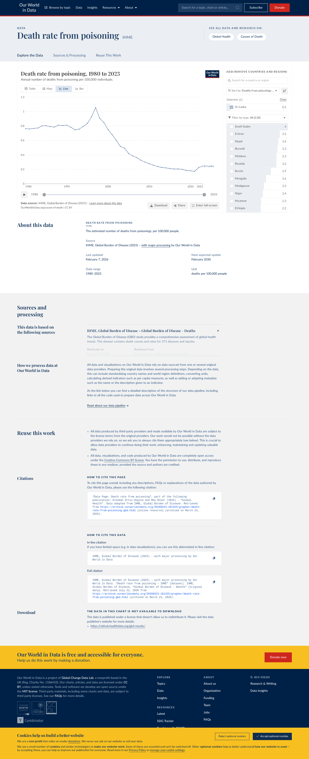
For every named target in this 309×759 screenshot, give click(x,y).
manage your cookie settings (167, 750)
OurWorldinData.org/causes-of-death (42, 207)
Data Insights (259, 696)
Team (207, 711)
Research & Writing (263, 689)
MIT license (29, 697)
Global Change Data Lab (78, 684)
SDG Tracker (165, 727)
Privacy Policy (137, 750)
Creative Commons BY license (124, 460)
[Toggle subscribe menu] (256, 7)
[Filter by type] (257, 117)
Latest (161, 719)
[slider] (44, 194)
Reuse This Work (108, 55)
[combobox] (210, 7)
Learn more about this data (105, 203)
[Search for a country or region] (257, 80)
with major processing (155, 245)
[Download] (159, 205)
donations (74, 741)
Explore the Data (30, 55)
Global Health (221, 36)
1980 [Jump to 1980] (34, 194)
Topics (161, 689)
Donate (280, 7)
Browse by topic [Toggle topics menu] (57, 7)
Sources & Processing (69, 55)
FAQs (58, 702)
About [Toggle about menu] (131, 7)
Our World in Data (29, 7)
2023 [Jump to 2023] (214, 194)
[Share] (179, 205)
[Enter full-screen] (204, 205)
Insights (92, 7)
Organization (212, 696)
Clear (283, 99)
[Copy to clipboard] (210, 498)
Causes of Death (252, 36)
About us (210, 689)
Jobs (207, 718)
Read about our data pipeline (107, 405)
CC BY (68, 207)
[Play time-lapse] (24, 194)
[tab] (30, 89)
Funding (209, 704)
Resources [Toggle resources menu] (111, 7)
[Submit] (237, 7)
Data (79, 7)
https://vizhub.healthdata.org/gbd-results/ (118, 632)
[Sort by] (252, 90)
